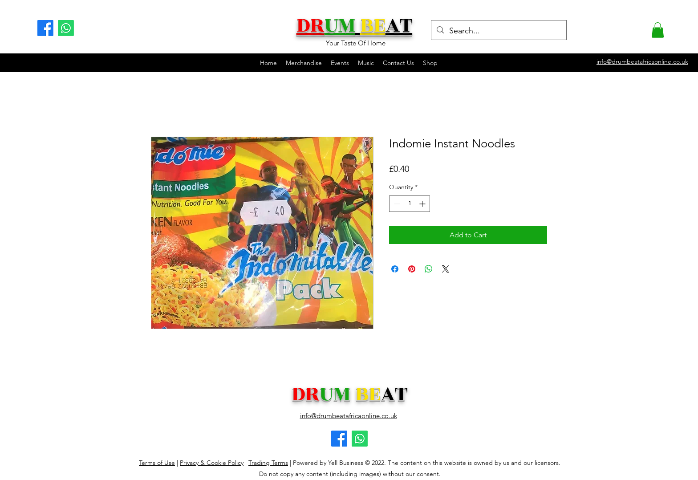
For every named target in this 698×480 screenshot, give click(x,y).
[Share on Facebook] (395, 269)
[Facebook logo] (339, 439)
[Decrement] (396, 204)
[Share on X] (445, 269)
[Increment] (423, 204)
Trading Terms (268, 463)
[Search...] (498, 31)
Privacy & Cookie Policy (211, 463)
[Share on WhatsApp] (428, 269)
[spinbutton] (410, 204)
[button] (657, 30)
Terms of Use (157, 463)
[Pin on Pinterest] (411, 269)
